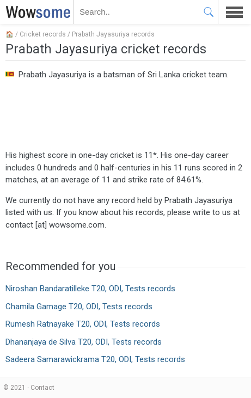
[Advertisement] (125, 114)
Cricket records (43, 34)
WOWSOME (36, 12)
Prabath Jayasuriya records (113, 34)
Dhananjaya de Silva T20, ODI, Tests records (83, 342)
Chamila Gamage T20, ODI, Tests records (78, 306)
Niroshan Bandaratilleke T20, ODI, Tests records (90, 288)
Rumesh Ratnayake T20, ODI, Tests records (82, 324)
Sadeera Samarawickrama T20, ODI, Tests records (95, 359)
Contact (42, 387)
